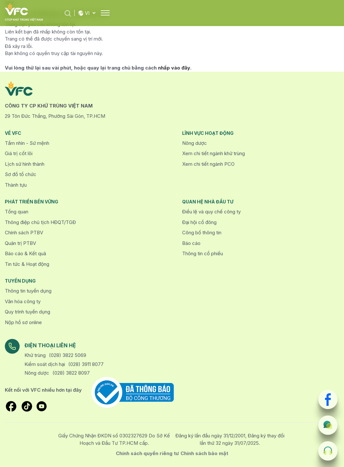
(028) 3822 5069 (67, 355)
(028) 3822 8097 (71, 373)
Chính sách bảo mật (204, 453)
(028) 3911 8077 (86, 364)
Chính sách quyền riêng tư (147, 453)
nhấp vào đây (174, 68)
